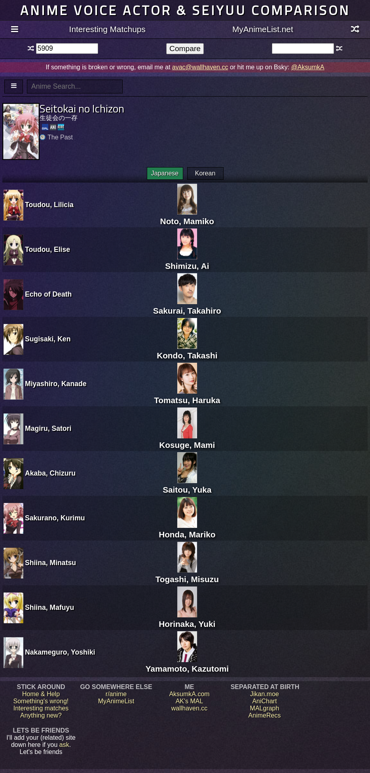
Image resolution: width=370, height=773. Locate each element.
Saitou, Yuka (187, 485)
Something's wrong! (40, 701)
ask (64, 744)
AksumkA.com (189, 694)
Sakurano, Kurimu (55, 518)
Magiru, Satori (48, 428)
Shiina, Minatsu (50, 563)
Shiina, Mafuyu (49, 607)
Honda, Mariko (187, 529)
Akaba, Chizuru (50, 473)
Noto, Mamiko (187, 216)
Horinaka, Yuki (187, 619)
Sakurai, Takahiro (187, 306)
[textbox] (67, 48)
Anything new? (41, 715)
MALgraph (264, 708)
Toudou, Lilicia (49, 205)
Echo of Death (48, 294)
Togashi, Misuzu (187, 574)
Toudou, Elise (47, 249)
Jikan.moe (264, 694)
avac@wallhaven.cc (200, 67)
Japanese (164, 173)
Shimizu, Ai (187, 261)
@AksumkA (307, 67)
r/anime (116, 694)
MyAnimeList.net (262, 29)
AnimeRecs (265, 715)
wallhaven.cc (189, 708)
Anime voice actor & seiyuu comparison (185, 10)
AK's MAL (189, 701)
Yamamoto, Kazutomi (187, 664)
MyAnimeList (116, 701)
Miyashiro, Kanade (55, 384)
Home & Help (41, 694)
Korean (205, 173)
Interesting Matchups (107, 29)
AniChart (264, 701)
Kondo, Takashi (187, 350)
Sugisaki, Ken (47, 339)
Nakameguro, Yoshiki (60, 652)
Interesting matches (41, 708)
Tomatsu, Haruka (187, 395)
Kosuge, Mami (187, 440)
